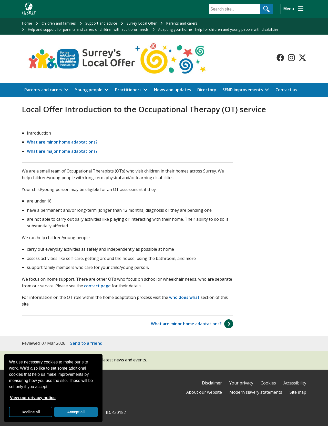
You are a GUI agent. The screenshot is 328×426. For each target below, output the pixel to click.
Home (27, 23)
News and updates (172, 90)
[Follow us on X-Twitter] (302, 58)
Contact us (286, 90)
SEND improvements (242, 90)
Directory (206, 90)
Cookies (268, 383)
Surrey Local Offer (142, 23)
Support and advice (101, 23)
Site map (298, 392)
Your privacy (241, 383)
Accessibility (294, 383)
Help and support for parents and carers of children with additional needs (88, 29)
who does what (184, 297)
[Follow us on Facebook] (280, 58)
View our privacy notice (32, 397)
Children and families (59, 23)
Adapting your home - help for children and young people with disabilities (218, 29)
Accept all (76, 412)
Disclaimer (212, 383)
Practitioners (128, 90)
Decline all (31, 412)
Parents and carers (181, 23)
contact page (97, 286)
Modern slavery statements (255, 392)
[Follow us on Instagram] (291, 58)
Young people (88, 90)
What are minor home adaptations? (62, 142)
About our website (204, 392)
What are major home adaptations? (62, 151)
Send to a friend (86, 343)
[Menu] (293, 9)
